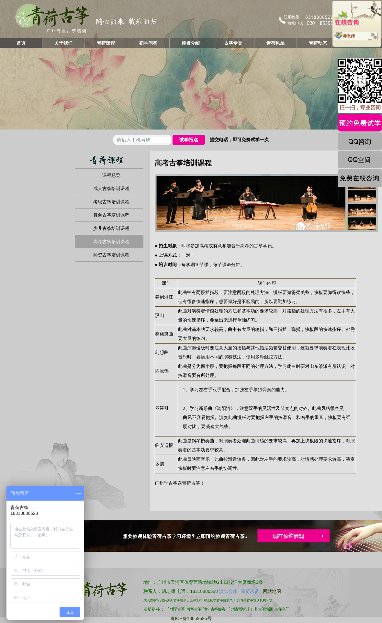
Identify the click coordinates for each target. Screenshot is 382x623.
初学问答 (148, 43)
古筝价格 (217, 609)
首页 (21, 43)
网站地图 (272, 591)
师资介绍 (191, 43)
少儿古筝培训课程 (111, 228)
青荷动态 (318, 43)
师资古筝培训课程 (111, 254)
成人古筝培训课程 (111, 188)
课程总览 (111, 175)
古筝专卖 (233, 43)
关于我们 (63, 43)
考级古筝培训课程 (111, 201)
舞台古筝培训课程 (111, 215)
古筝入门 (282, 609)
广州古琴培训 (238, 609)
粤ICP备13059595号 (191, 618)
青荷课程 (106, 43)
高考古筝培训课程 (111, 241)
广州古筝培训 (261, 609)
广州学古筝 (166, 483)
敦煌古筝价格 (197, 609)
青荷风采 (275, 43)
